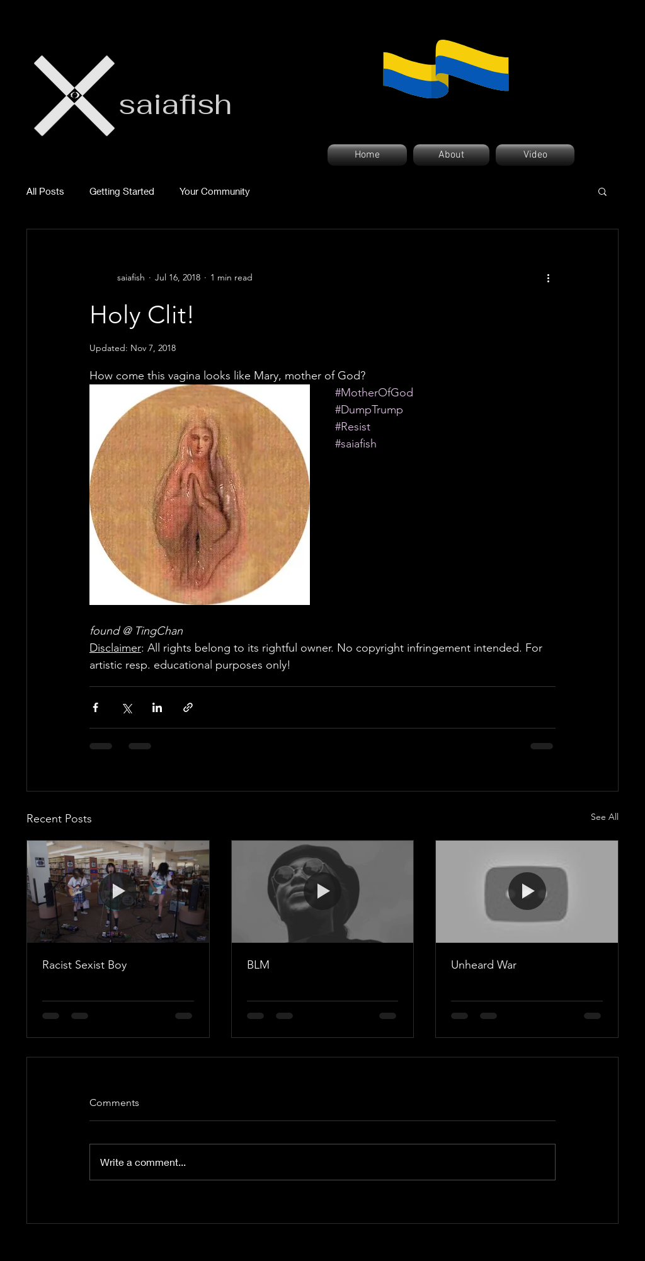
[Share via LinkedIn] (157, 707)
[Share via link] (188, 707)
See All (605, 816)
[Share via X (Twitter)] (126, 707)
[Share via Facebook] (95, 707)
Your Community (215, 191)
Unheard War (484, 965)
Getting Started (121, 191)
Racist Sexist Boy (84, 965)
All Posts (45, 191)
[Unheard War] (527, 892)
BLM (258, 965)
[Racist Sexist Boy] (118, 892)
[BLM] (323, 892)
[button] (602, 191)
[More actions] (548, 277)
